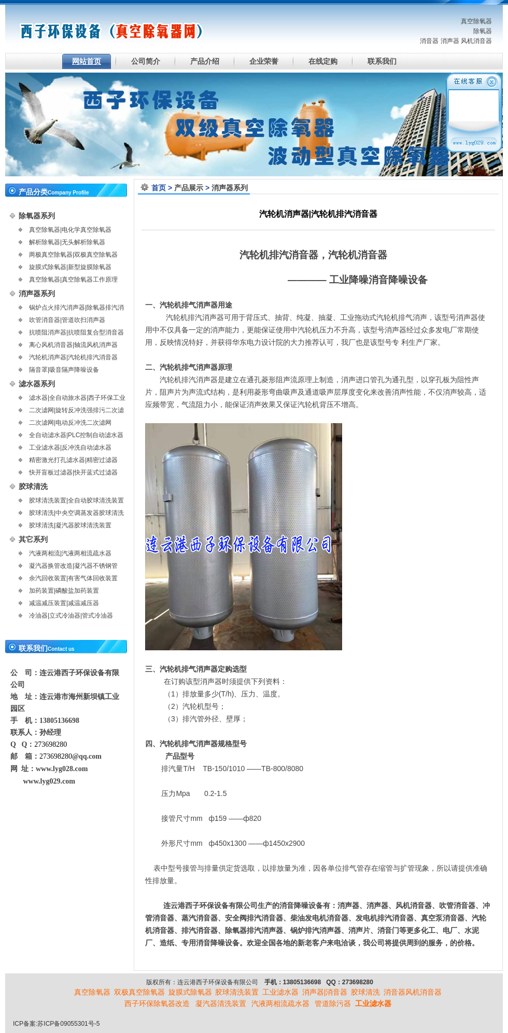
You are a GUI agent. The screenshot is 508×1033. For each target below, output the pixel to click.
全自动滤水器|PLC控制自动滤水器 (76, 435)
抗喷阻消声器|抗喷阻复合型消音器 (76, 332)
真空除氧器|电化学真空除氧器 (70, 229)
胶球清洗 (33, 486)
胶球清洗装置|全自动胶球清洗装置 (76, 500)
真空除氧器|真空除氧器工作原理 (73, 279)
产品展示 (188, 188)
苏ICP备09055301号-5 (68, 1023)
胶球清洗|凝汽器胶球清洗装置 (70, 525)
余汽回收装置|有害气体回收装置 (73, 578)
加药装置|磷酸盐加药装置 (64, 590)
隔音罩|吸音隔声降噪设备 (64, 369)
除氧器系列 (37, 216)
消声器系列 (229, 188)
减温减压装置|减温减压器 (64, 603)
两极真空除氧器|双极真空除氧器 (73, 254)
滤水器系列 (37, 384)
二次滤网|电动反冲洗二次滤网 (70, 422)
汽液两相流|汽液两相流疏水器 (70, 553)
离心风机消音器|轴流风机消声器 (73, 344)
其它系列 (33, 539)
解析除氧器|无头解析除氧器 (67, 242)
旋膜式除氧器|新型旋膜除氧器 (70, 267)
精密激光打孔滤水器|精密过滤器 (73, 460)
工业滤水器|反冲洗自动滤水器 (70, 447)
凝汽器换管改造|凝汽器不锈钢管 (73, 565)
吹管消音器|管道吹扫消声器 (67, 320)
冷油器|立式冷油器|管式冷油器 (71, 615)
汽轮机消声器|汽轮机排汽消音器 (73, 357)
